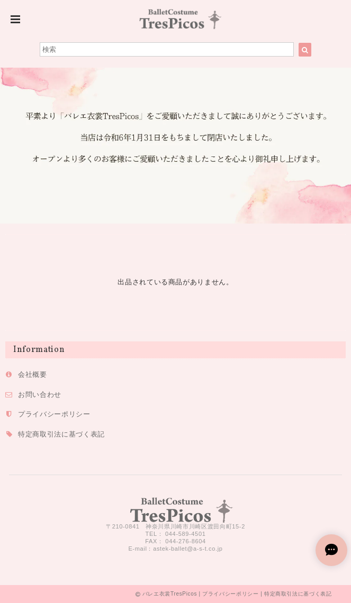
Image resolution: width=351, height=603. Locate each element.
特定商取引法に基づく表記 (61, 434)
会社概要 (32, 374)
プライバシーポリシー (54, 414)
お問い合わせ (39, 394)
